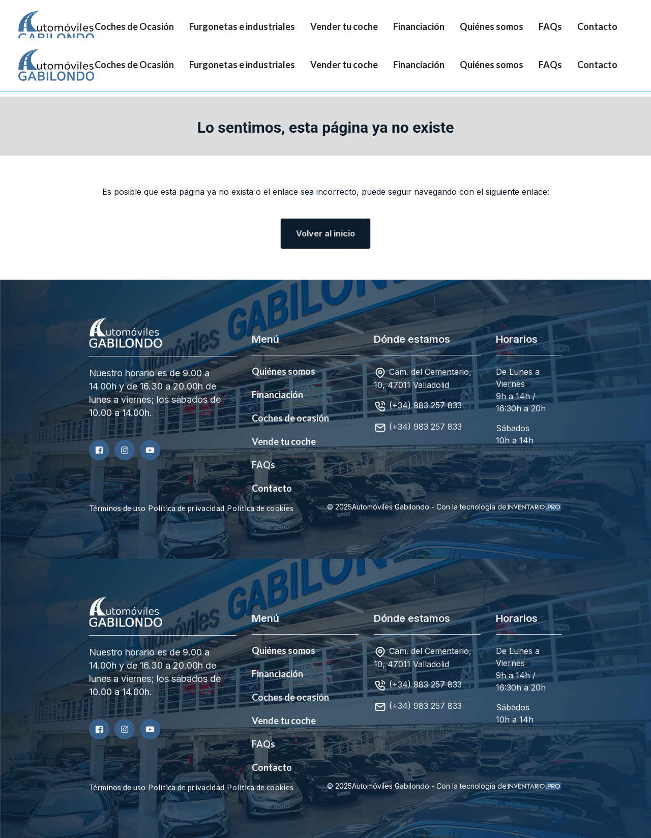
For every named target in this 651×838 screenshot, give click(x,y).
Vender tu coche (344, 26)
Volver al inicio (325, 233)
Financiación (419, 26)
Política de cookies (260, 508)
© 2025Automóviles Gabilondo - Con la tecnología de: (444, 507)
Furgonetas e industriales (242, 26)
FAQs (550, 26)
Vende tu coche (284, 441)
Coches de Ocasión (134, 26)
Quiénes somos (491, 26)
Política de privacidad (186, 508)
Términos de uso (117, 508)
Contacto (597, 26)
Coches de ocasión (290, 418)
